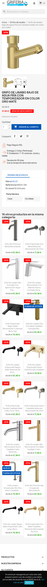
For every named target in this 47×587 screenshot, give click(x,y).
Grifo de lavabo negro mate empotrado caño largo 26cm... (12, 526)
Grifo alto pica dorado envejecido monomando (34, 488)
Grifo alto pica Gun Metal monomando (13, 245)
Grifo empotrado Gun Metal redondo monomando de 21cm (34, 246)
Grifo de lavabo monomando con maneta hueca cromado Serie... (34, 286)
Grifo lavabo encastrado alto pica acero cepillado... (13, 488)
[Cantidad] (5, 127)
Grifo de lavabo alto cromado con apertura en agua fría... (12, 286)
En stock (10, 188)
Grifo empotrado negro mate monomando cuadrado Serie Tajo (13, 327)
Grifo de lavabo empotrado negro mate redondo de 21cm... (12, 368)
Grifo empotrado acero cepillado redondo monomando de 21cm (34, 408)
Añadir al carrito (26, 127)
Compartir (14, 136)
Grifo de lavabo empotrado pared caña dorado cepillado (34, 367)
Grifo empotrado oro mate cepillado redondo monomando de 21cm (34, 528)
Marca (9, 181)
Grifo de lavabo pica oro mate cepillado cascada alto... (34, 326)
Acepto (29, 582)
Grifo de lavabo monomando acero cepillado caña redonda (13, 448)
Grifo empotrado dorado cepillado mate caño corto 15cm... (12, 408)
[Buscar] (23, 11)
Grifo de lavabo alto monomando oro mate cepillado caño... (34, 447)
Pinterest (27, 136)
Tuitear (21, 136)
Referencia (11, 185)
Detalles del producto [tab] (18, 175)
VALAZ (15, 181)
